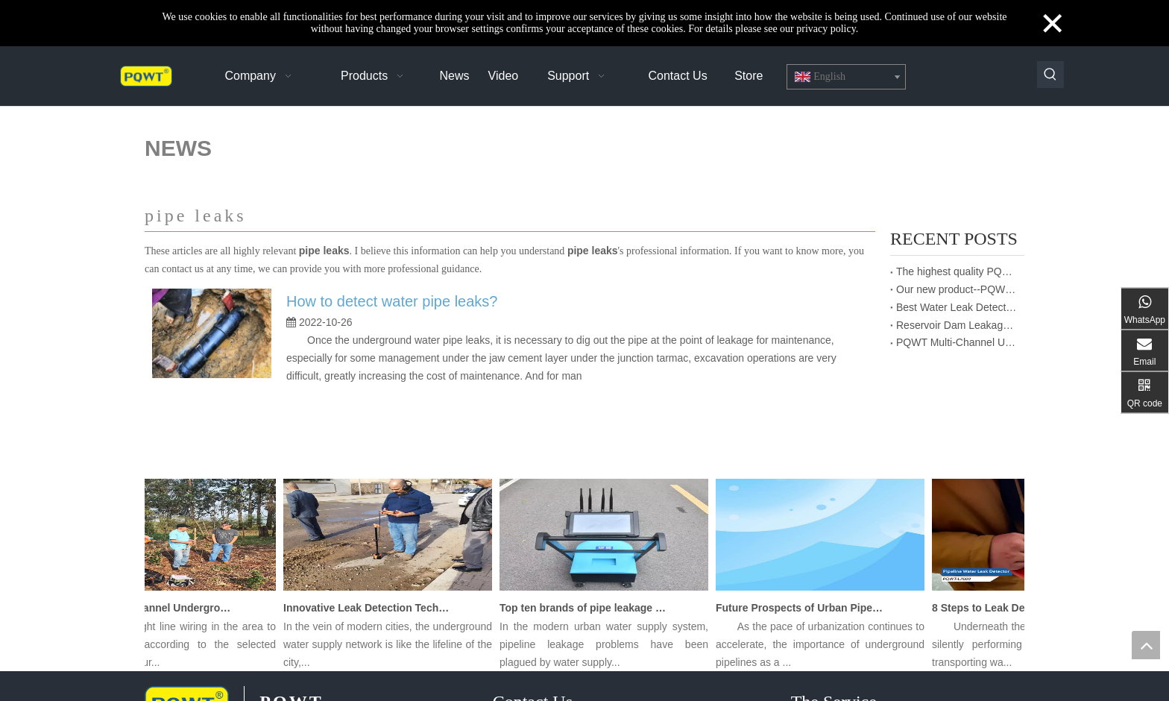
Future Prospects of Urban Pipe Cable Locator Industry (803, 608)
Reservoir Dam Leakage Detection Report (957, 325)
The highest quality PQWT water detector (957, 271)
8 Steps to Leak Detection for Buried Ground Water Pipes (1019, 608)
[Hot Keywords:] (1050, 74)
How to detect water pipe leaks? (392, 301)
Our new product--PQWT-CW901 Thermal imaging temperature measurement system (957, 289)
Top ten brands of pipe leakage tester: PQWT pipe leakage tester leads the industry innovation (586, 608)
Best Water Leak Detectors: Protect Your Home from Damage (957, 307)
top (1146, 645)
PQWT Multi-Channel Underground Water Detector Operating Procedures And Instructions (957, 342)
